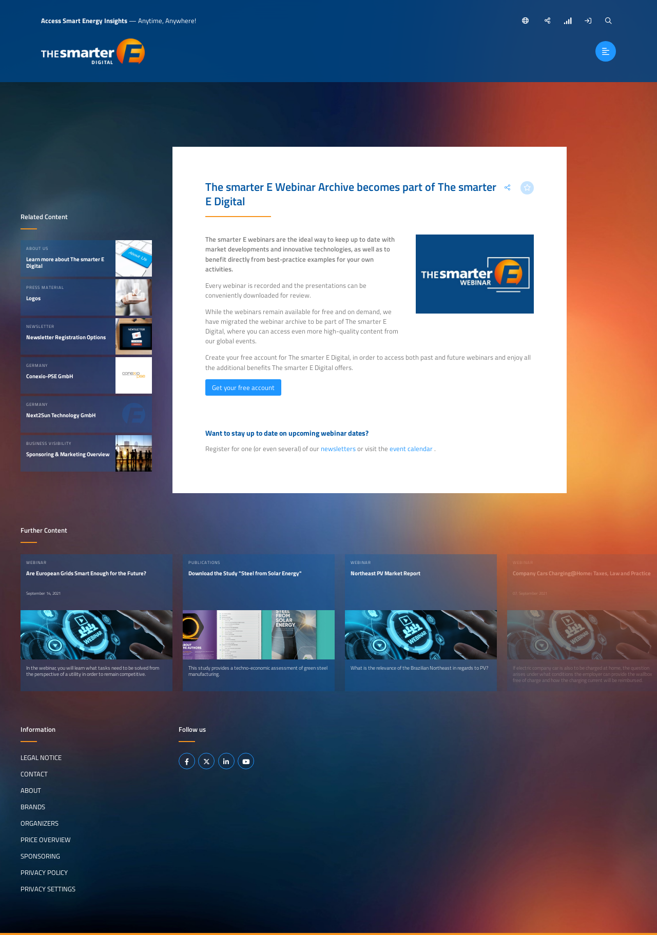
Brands (33, 807)
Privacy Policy (44, 872)
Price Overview (46, 839)
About (31, 790)
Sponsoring (40, 856)
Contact (34, 774)
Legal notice (41, 757)
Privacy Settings (48, 889)
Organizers (40, 823)
